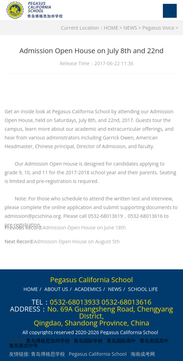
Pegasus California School (98, 354)
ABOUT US (56, 289)
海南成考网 (143, 354)
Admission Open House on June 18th (84, 228)
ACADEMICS (88, 289)
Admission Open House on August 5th (77, 242)
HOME (111, 27)
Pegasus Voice (158, 27)
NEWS (130, 27)
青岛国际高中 (121, 340)
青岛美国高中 (154, 340)
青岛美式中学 (23, 345)
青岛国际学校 (88, 340)
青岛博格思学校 (48, 354)
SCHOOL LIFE (143, 289)
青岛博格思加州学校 (48, 340)
